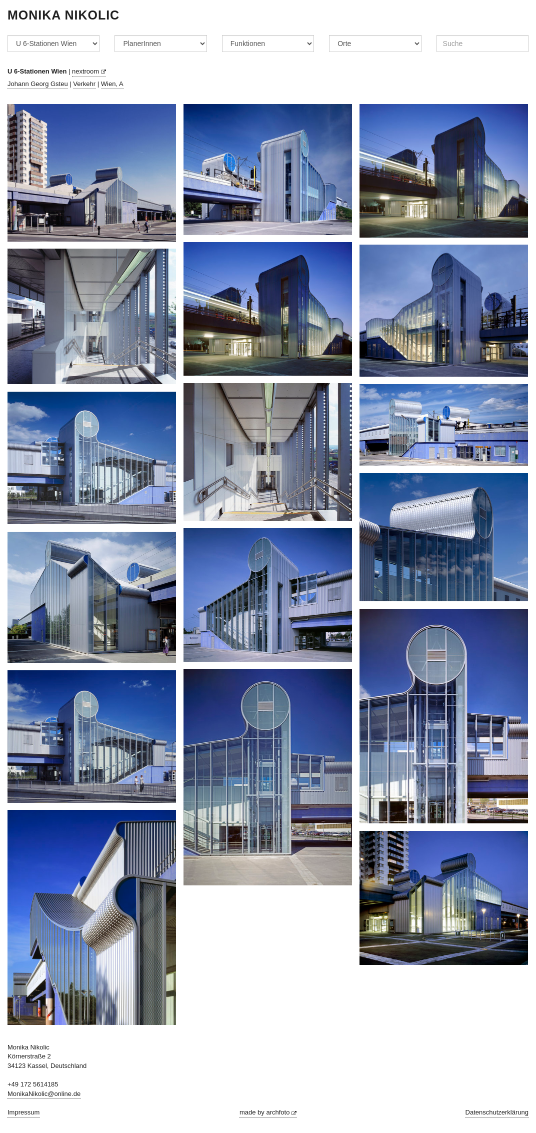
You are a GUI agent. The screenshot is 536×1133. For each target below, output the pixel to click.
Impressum (24, 1112)
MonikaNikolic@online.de (44, 1093)
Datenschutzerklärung (497, 1112)
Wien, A (112, 84)
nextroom (89, 71)
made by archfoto (268, 1112)
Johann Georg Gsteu (38, 84)
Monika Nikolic (64, 15)
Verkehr (84, 84)
